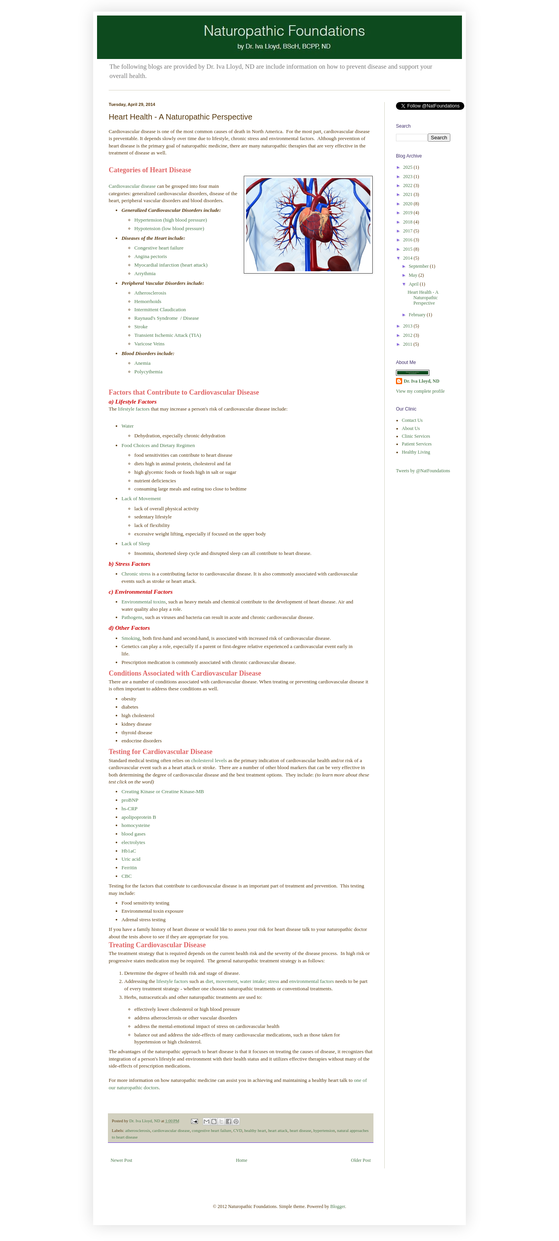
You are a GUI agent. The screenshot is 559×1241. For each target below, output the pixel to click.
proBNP (130, 800)
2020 (408, 203)
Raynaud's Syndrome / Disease (166, 318)
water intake (252, 981)
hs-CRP (129, 808)
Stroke (141, 326)
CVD (237, 1130)
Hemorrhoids (147, 301)
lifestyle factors (133, 409)
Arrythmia (145, 273)
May (413, 275)
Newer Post (121, 1160)
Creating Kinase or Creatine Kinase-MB (163, 791)
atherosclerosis (137, 1130)
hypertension (324, 1130)
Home (241, 1160)
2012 (408, 335)
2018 (408, 222)
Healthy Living (416, 452)
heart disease (300, 1130)
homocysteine (136, 825)
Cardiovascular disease (132, 186)
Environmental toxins (144, 602)
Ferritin (129, 867)
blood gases (134, 834)
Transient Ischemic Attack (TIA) (167, 335)
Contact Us (412, 420)
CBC (127, 876)
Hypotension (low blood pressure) (169, 228)
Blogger (337, 1206)
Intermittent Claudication (160, 309)
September (419, 266)
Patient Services (417, 444)
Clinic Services (416, 436)
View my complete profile (420, 391)
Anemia (142, 363)
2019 (408, 212)
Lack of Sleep (136, 543)
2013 (408, 326)
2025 (408, 167)
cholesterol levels (209, 760)
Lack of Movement (141, 498)
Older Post (361, 1160)
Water (128, 426)
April (414, 284)
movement (227, 981)
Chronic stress (136, 574)
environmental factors (311, 981)
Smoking (131, 638)
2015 (408, 249)
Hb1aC (129, 851)
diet (210, 981)
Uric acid (131, 859)
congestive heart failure (211, 1130)
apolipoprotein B (139, 817)
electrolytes (133, 842)
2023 (408, 176)
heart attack (278, 1130)
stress (274, 981)
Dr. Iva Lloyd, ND (421, 381)
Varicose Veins (149, 344)
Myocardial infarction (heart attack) (171, 265)
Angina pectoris (150, 256)
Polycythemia (148, 371)
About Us (411, 428)
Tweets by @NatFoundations (423, 470)
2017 (408, 231)
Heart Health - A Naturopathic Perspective (423, 297)
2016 (408, 240)
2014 (408, 258)
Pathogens (132, 617)
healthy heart (255, 1130)
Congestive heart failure (159, 248)
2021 (408, 194)
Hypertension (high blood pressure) (170, 220)
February (418, 314)
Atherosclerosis (150, 293)
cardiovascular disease (171, 1130)
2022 (408, 185)
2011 (408, 344)
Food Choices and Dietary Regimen (158, 445)
